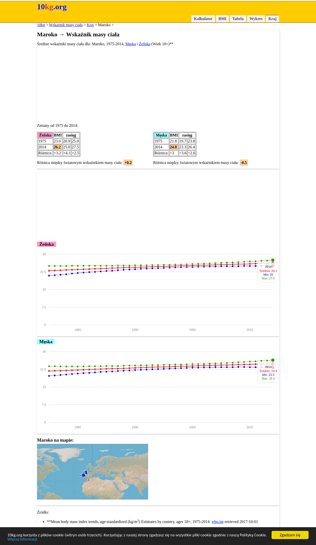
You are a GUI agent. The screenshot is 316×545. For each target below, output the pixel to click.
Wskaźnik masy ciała (66, 25)
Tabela (238, 19)
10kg (41, 25)
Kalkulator (203, 19)
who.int (217, 522)
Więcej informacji (22, 539)
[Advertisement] (158, 84)
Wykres (256, 19)
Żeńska (144, 44)
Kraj (272, 19)
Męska (130, 44)
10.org (52, 6)
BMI (222, 19)
